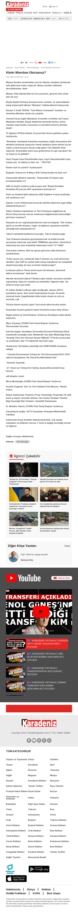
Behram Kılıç (27, 560)
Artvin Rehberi (13, 825)
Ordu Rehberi (34, 830)
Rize (52, 809)
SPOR (35, 13)
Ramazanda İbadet (37, 857)
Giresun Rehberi (58, 825)
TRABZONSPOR (44, 13)
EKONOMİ (28, 13)
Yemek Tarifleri (35, 786)
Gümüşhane (34, 814)
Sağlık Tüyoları (13, 857)
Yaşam (9, 764)
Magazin (32, 775)
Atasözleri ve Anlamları (12, 797)
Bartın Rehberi (35, 841)
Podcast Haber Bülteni (17, 791)
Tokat (9, 809)
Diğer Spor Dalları (36, 804)
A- (26, 62)
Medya (53, 775)
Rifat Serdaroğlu (33, 68)
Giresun (9, 814)
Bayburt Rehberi (36, 825)
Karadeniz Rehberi (37, 780)
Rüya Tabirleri (56, 786)
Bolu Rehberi (56, 846)
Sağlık (9, 775)
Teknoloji (54, 770)
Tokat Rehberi (13, 836)
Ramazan (54, 780)
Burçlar (53, 791)
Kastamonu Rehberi (59, 841)
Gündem (54, 759)
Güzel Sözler (34, 791)
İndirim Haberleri (14, 786)
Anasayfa (9, 68)
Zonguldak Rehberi (15, 852)
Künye (31, 889)
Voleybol (54, 797)
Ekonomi (32, 770)
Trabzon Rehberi (58, 820)
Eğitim (9, 770)
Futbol (31, 797)
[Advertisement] (39, 40)
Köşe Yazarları (20, 68)
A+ (22, 62)
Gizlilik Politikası (16, 893)
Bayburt (32, 820)
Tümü (67, 546)
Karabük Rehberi (36, 852)
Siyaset (9, 780)
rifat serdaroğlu (22, 442)
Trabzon (32, 809)
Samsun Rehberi (36, 836)
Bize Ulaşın (54, 893)
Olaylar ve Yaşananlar (16, 759)
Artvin (53, 814)
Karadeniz (33, 764)
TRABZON (19, 13)
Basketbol (11, 804)
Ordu (8, 820)
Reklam (46, 889)
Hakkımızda (13, 889)
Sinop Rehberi (13, 846)
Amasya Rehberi (58, 836)
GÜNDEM (10, 13)
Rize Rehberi (56, 830)
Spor (52, 764)
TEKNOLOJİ (56, 13)
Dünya (31, 759)
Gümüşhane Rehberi (16, 830)
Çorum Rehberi (13, 841)
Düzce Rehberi (35, 846)
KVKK (36, 893)
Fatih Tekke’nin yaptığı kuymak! (34, 554)
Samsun (54, 804)
